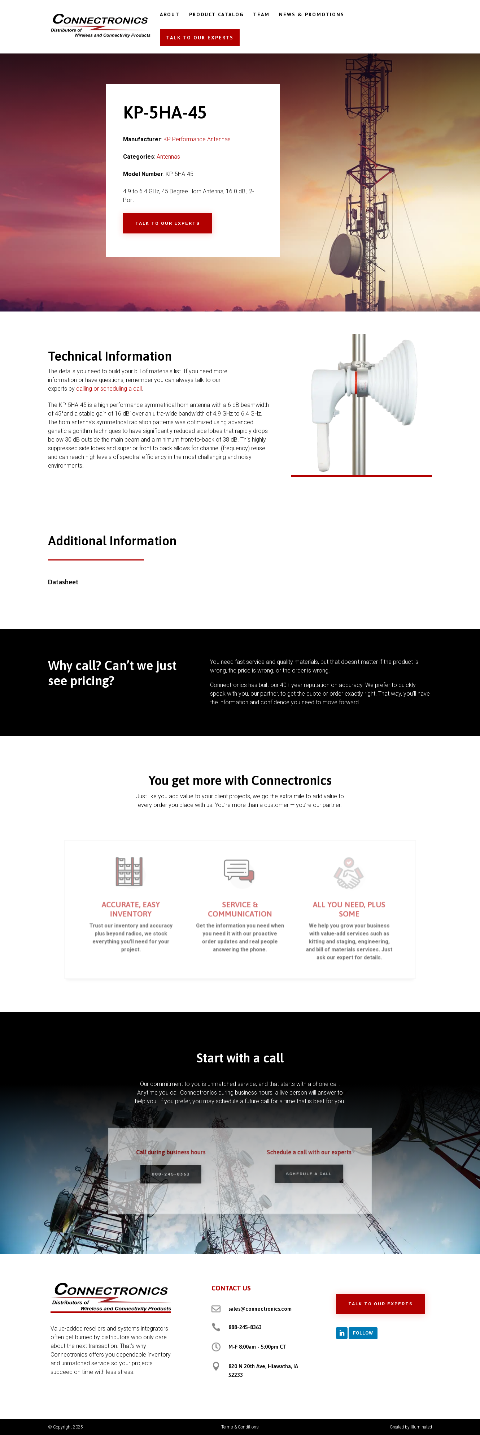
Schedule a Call (301, 1173)
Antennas (168, 156)
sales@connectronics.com (260, 1309)
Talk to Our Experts (167, 223)
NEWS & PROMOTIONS (311, 15)
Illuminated (421, 1427)
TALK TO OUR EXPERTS (200, 37)
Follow (363, 1333)
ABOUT (170, 15)
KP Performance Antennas (197, 139)
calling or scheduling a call (109, 388)
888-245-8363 (179, 1174)
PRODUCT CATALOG (216, 15)
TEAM (261, 15)
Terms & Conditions (240, 1427)
